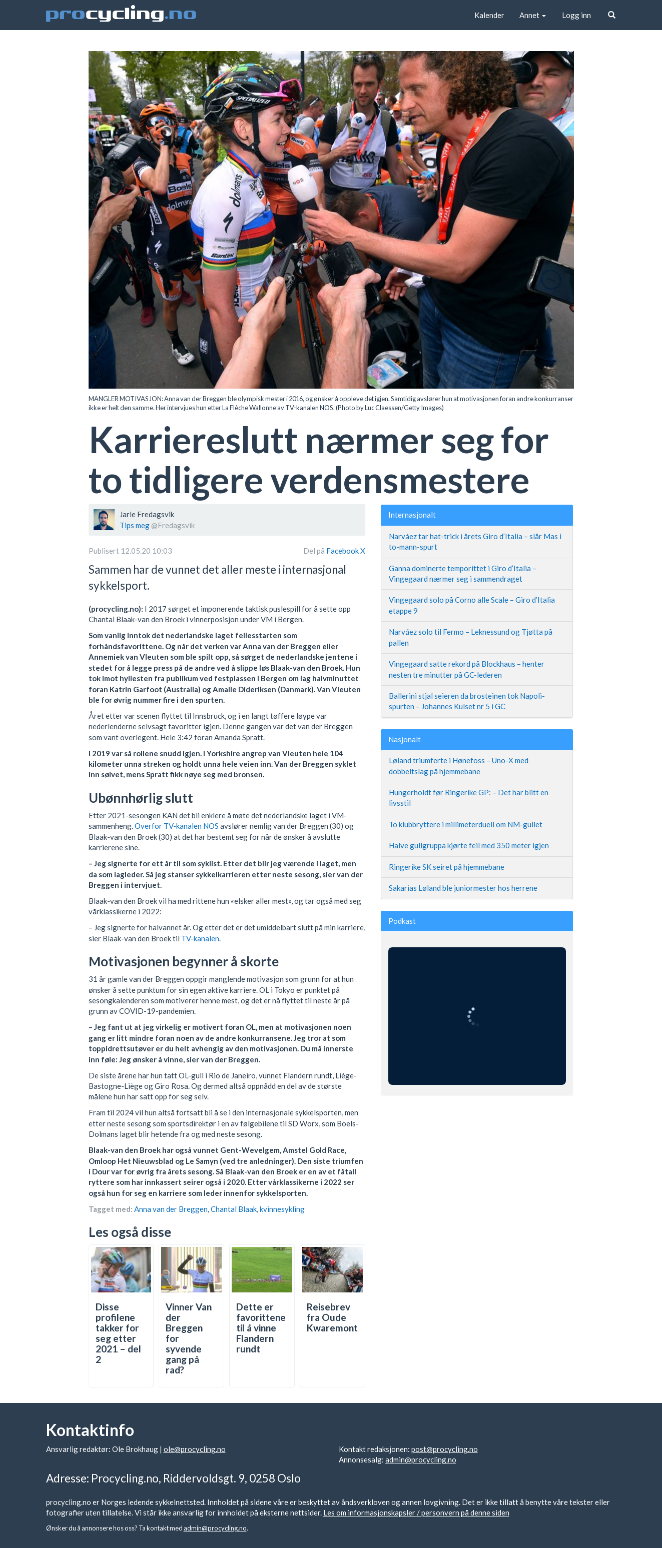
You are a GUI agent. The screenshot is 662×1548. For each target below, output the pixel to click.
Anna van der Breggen (171, 1208)
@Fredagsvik (173, 525)
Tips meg (135, 525)
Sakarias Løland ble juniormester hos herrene (463, 887)
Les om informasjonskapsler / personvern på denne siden (416, 1512)
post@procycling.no (444, 1448)
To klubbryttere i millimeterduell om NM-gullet (465, 824)
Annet (532, 15)
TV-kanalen (200, 938)
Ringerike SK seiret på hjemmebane (446, 866)
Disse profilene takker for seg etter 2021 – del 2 (118, 1332)
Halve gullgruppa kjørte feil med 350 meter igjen (469, 845)
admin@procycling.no (420, 1459)
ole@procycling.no (195, 1448)
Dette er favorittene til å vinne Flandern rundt (261, 1327)
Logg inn (576, 15)
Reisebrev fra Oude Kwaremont (332, 1317)
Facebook (343, 550)
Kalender (489, 15)
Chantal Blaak (234, 1208)
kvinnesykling (282, 1208)
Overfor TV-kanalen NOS (177, 825)
